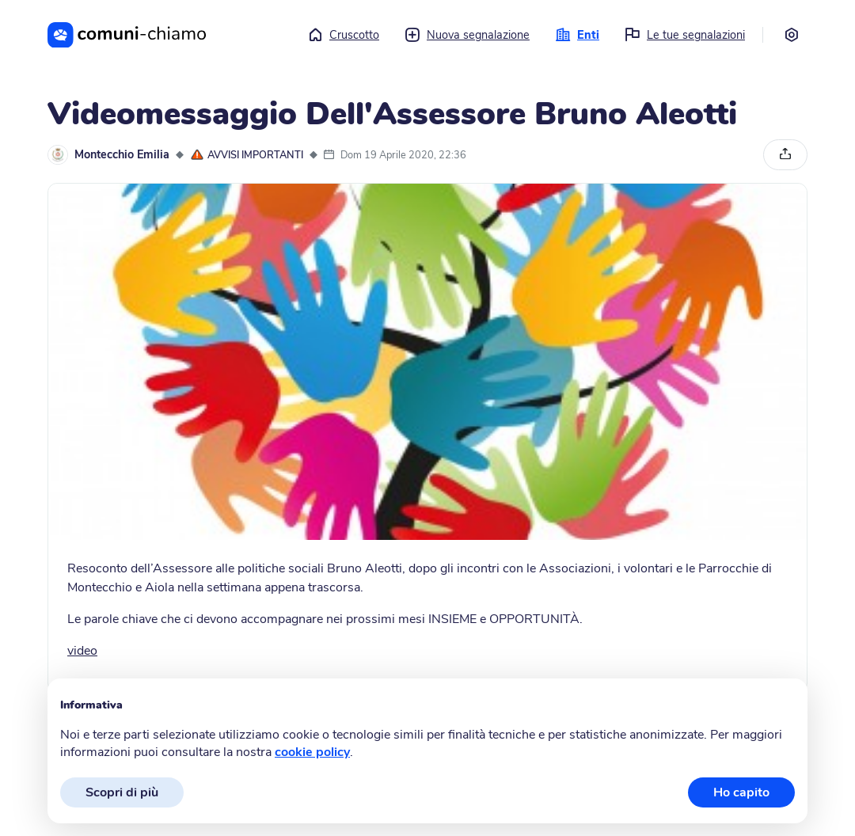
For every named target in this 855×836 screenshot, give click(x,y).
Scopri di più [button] (122, 792)
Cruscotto (343, 35)
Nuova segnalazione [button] (467, 35)
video (82, 650)
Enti (577, 35)
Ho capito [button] (741, 792)
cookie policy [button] (312, 752)
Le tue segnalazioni (685, 35)
